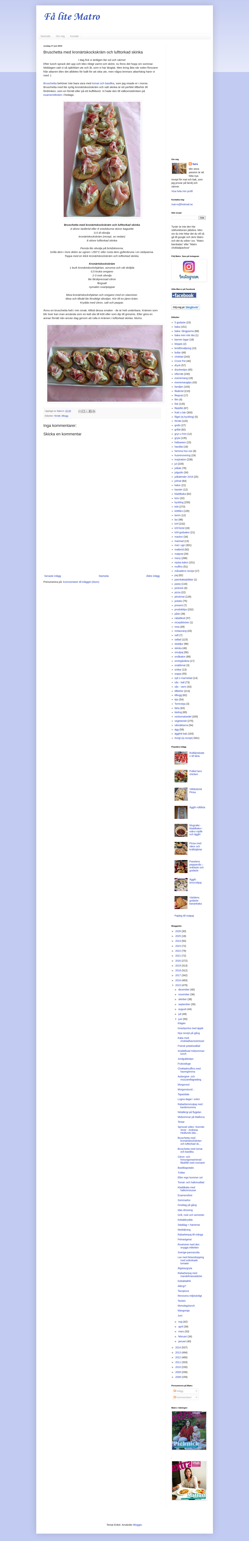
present (179, 605)
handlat (179, 446)
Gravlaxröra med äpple (190, 1028)
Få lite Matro (71, 17)
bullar (178, 352)
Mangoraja (183, 1310)
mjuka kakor (181, 562)
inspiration (180, 459)
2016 (178, 980)
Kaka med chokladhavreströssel (191, 1039)
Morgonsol (183, 1084)
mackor (179, 536)
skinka (178, 648)
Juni (180, 1315)
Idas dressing (185, 1210)
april (181, 1326)
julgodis (179, 472)
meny (178, 558)
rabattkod (180, 618)
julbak (178, 468)
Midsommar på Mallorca (191, 1117)
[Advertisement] (102, 544)
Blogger (137, 1524)
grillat (177, 429)
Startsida (45, 36)
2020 (178, 960)
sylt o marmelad (183, 678)
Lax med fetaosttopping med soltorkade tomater (191, 1260)
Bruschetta (50, 83)
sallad (178, 639)
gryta (177, 438)
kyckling (179, 502)
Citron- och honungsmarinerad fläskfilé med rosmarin (191, 1159)
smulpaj (179, 652)
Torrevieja (180, 703)
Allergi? (182, 1286)
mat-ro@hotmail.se (182, 204)
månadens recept (184, 570)
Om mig (60, 36)
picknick (179, 588)
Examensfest (185, 1195)
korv (177, 498)
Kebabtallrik (184, 1281)
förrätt (57, 416)
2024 (178, 940)
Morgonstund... (186, 1089)
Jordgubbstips (185, 1058)
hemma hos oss (183, 451)
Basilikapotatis (186, 1167)
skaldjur (179, 643)
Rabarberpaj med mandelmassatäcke (190, 1275)
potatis (178, 601)
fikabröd (179, 391)
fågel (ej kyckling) (184, 416)
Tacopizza (183, 1290)
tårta (177, 708)
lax (176, 519)
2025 (178, 936)
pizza (177, 592)
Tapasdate (183, 1094)
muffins (179, 566)
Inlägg (178, 1391)
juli (180, 1014)
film (177, 399)
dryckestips (181, 369)
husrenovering (183, 455)
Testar (181, 1121)
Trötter (181, 1172)
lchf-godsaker (182, 532)
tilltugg (65, 416)
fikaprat (179, 395)
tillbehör (179, 691)
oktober (183, 999)
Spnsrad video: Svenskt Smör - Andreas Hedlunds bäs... (191, 1129)
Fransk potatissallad (189, 1045)
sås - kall (179, 682)
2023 (178, 946)
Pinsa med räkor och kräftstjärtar (195, 846)
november (184, 994)
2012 (178, 1357)
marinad (179, 541)
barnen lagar (182, 339)
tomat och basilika (103, 83)
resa (177, 626)
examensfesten (52, 94)
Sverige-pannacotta (188, 1252)
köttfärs (179, 511)
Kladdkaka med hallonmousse (187, 1189)
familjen (179, 386)
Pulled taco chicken (195, 773)
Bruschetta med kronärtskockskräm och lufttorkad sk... (189, 1140)
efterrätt (179, 374)
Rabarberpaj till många (190, 1234)
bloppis (178, 343)
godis (177, 425)
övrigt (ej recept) (184, 738)
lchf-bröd (179, 528)
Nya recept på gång (189, 1033)
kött (177, 506)
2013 (178, 1352)
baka (177, 326)
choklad (179, 356)
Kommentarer (183, 1397)
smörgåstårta (182, 661)
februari (183, 1336)
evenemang (181, 378)
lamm (178, 515)
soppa (178, 673)
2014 (178, 1347)
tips (177, 699)
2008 (178, 1377)
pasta (178, 583)
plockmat (180, 596)
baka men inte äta (185, 335)
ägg (177, 729)
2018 (178, 970)
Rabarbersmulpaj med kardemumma (190, 1106)
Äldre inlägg (153, 576)
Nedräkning (184, 1229)
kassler (178, 489)
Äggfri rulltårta (197, 807)
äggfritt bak (181, 733)
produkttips (181, 609)
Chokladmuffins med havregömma (189, 1070)
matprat (179, 553)
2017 (178, 975)
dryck (177, 365)
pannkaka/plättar (184, 579)
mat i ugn (180, 545)
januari (182, 1341)
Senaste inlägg (52, 576)
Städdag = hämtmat (189, 1224)
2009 (178, 1372)
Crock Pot (180, 361)
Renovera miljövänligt (190, 1295)
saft (177, 635)
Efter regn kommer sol (190, 1177)
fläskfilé (179, 408)
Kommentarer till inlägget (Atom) (81, 581)
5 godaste (180, 322)
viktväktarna (181, 725)
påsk (177, 613)
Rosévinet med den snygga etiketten (188, 1246)
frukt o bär (180, 412)
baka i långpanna (184, 331)
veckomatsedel (183, 716)
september (184, 1004)
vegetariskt (181, 720)
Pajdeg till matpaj (184, 915)
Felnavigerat (184, 1239)
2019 (178, 965)
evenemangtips (183, 382)
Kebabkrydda (185, 1219)
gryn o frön (181, 433)
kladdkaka (180, 493)
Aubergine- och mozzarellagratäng (189, 1078)
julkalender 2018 (184, 476)
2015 (178, 985)
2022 (178, 950)
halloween (180, 442)
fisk (176, 403)
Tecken (182, 1300)
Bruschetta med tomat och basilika (190, 1150)
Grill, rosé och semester (191, 1214)
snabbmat (180, 665)
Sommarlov (184, 1200)
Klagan (182, 1023)
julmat (178, 480)
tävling (178, 712)
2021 (178, 955)
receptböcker (182, 622)
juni (180, 1019)
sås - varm (180, 686)
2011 (178, 1362)
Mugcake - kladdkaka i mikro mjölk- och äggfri (196, 830)
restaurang (181, 630)
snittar (178, 669)
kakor (178, 485)
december (184, 989)
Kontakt (74, 36)
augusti (182, 1009)
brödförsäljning (183, 348)
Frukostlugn (184, 1063)
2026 (178, 931)
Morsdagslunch (186, 1305)
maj (180, 1321)
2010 (178, 1367)
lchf (177, 523)
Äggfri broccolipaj (195, 881)
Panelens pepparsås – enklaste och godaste (196, 866)
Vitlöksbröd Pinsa (195, 791)
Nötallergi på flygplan (189, 1112)
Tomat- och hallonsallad (191, 1182)
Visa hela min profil (182, 191)
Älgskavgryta (185, 1268)
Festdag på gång (187, 1205)
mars (181, 1331)
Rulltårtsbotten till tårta (196, 754)
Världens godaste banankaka (195, 900)
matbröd (179, 549)
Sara (195, 164)
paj (176, 575)
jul (176, 463)
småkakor (180, 656)
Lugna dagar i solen (189, 1099)
